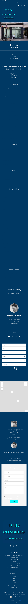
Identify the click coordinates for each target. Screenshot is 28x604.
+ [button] (2, 383)
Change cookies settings (19, 594)
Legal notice (21, 592)
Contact (14, 77)
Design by (16, 596)
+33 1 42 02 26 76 (15, 319)
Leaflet (26, 411)
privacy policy (8, 498)
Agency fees (8, 594)
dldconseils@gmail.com (15, 323)
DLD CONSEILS (14, 552)
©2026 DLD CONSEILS (10, 592)
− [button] (2, 386)
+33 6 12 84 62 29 (15, 321)
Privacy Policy (22, 600)
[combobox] (14, 345)
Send (14, 501)
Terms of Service (13, 602)
